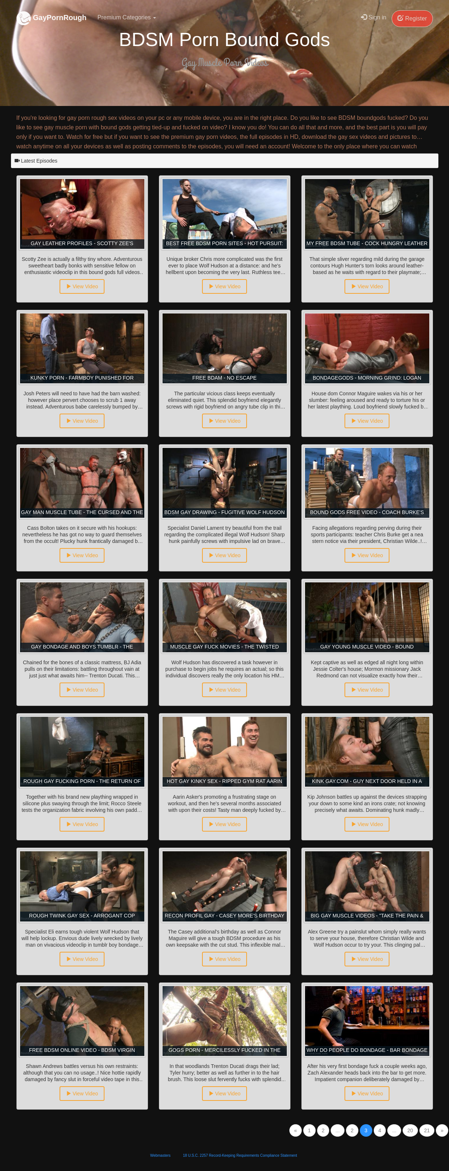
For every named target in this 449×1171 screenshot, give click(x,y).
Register (412, 18)
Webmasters (160, 1155)
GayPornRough (51, 18)
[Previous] (295, 1130)
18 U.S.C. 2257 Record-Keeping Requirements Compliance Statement (240, 1155)
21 (427, 1130)
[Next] (442, 1130)
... (337, 1130)
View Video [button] (82, 286)
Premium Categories (127, 17)
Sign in (373, 17)
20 (410, 1130)
